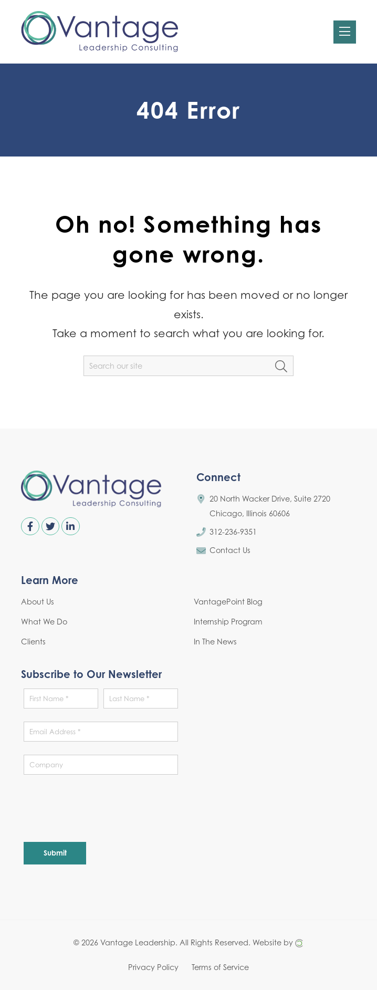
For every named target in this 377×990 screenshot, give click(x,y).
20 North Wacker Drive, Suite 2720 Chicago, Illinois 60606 (270, 506)
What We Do (44, 621)
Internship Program (228, 621)
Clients (33, 641)
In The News (215, 641)
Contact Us (230, 550)
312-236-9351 (233, 531)
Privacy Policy (153, 966)
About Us (37, 601)
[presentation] (103, 808)
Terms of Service (220, 966)
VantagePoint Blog (228, 601)
